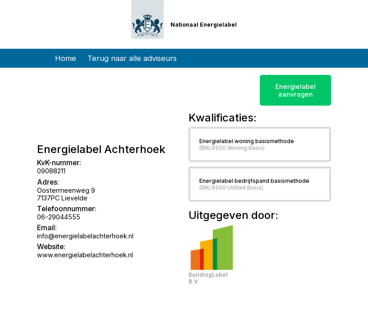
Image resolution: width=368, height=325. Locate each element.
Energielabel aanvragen (296, 90)
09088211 (51, 171)
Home (65, 58)
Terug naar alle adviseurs (132, 58)
